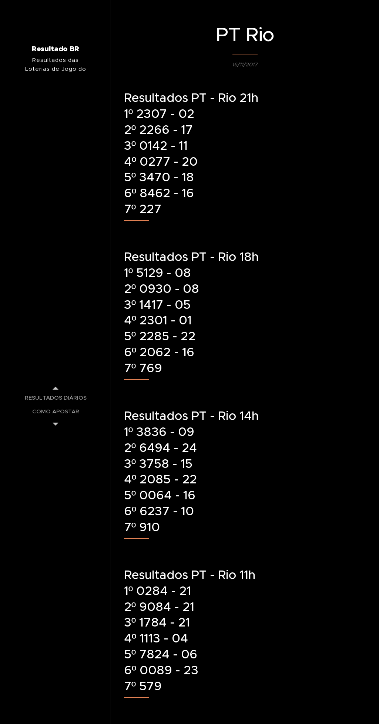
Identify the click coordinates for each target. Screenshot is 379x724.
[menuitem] (55, 397)
